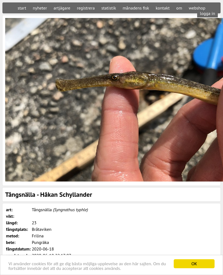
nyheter (40, 8)
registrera (86, 8)
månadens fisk (136, 8)
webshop (197, 8)
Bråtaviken (41, 229)
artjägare (62, 8)
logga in (207, 13)
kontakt (163, 8)
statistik (108, 8)
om (179, 8)
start (22, 8)
